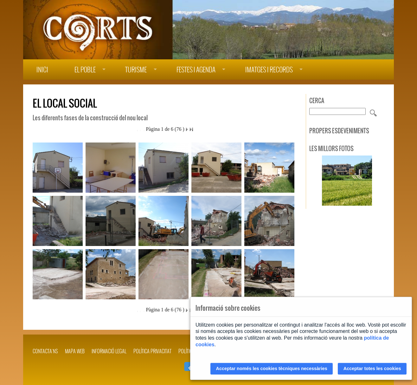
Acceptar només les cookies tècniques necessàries (271, 368)
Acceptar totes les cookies (372, 368)
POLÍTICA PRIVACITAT (152, 351)
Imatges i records (269, 69)
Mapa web (75, 351)
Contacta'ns (45, 351)
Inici (42, 69)
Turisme (136, 69)
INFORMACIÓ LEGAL (109, 351)
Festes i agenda (195, 69)
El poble (85, 69)
